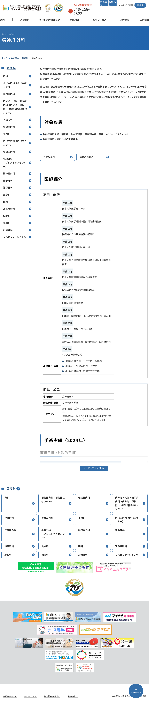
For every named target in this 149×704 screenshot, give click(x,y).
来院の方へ (73, 696)
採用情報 (124, 19)
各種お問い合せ (10, 696)
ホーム (4, 58)
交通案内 (103, 3)
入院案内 (25, 19)
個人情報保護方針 (52, 696)
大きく (140, 5)
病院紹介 (74, 19)
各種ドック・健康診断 (49, 19)
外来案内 (15, 58)
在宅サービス (99, 19)
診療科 (25, 58)
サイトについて (30, 696)
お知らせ (112, 3)
